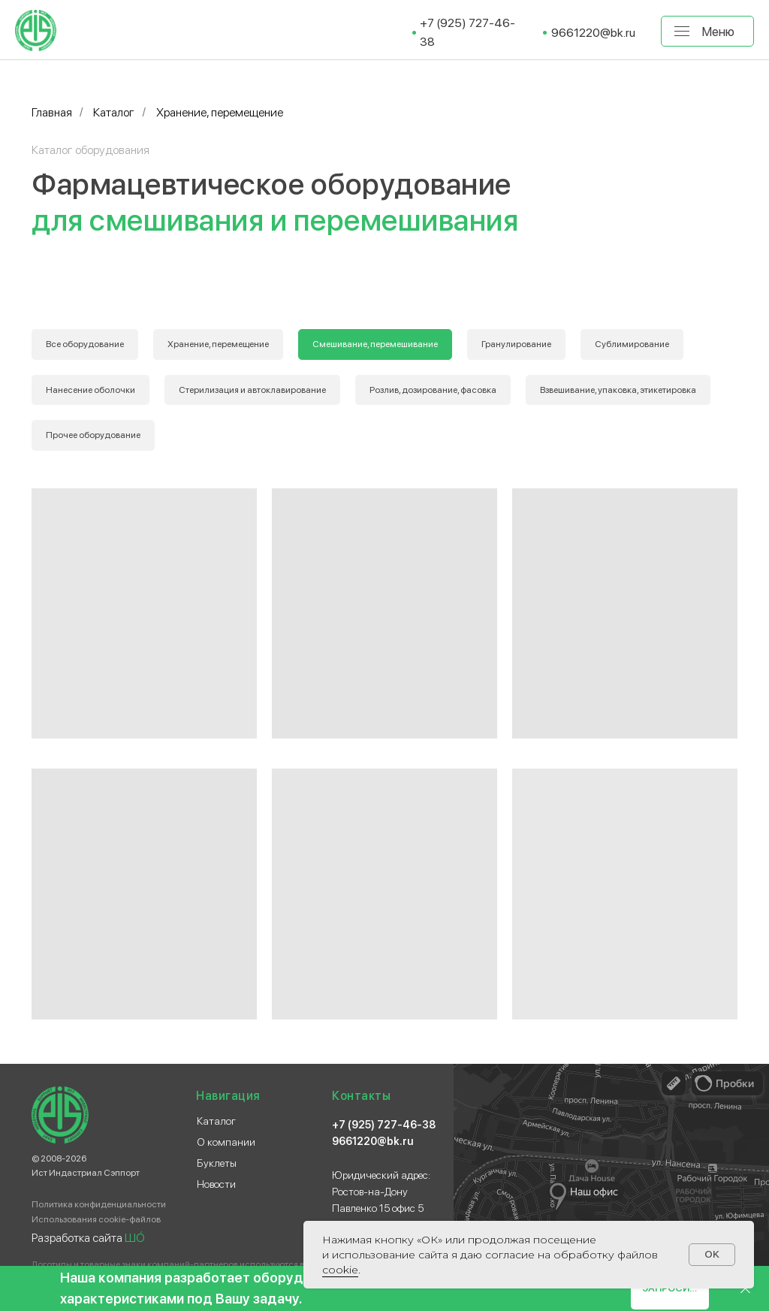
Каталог (113, 112)
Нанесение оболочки (90, 390)
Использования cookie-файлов (96, 1219)
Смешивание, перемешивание (375, 344)
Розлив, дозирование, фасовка (432, 390)
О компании (226, 1142)
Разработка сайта (88, 1238)
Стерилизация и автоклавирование (252, 390)
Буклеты (217, 1163)
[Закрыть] (745, 1288)
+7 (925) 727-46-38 (384, 1125)
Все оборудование (85, 344)
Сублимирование (632, 344)
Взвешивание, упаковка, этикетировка (618, 390)
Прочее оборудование (93, 435)
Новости (216, 1184)
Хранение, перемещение (218, 344)
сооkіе (340, 1269)
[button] (670, 1288)
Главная (52, 112)
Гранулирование (516, 344)
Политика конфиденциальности (99, 1204)
